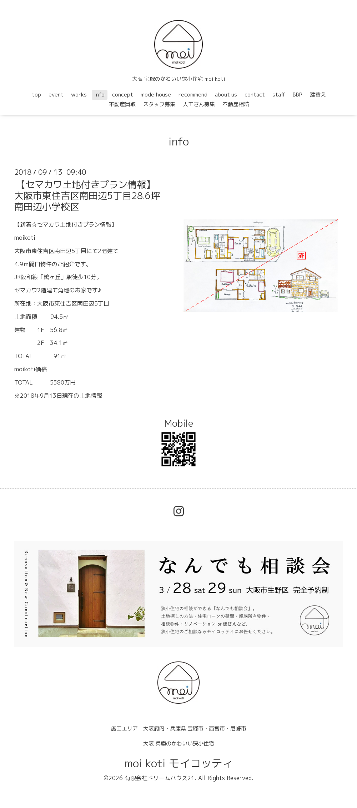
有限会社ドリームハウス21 (160, 778)
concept (122, 94)
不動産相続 (235, 104)
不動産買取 (122, 104)
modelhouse (156, 94)
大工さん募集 (199, 104)
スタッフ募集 (159, 104)
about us (226, 94)
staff (278, 94)
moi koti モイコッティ (178, 763)
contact (255, 94)
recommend (192, 94)
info (99, 94)
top (36, 94)
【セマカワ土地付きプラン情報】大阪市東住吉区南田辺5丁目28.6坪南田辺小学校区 (87, 195)
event (56, 94)
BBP (297, 94)
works (79, 94)
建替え (318, 94)
